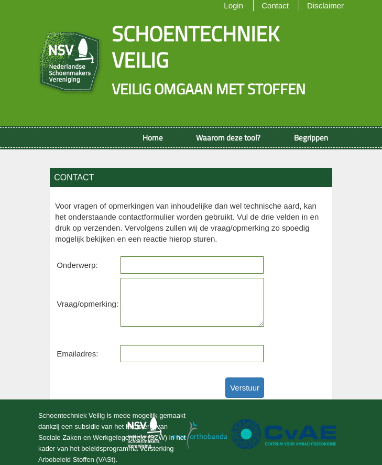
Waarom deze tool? (228, 138)
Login (233, 5)
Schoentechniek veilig (195, 47)
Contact (275, 5)
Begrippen (311, 138)
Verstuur (244, 387)
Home (153, 138)
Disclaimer (325, 5)
